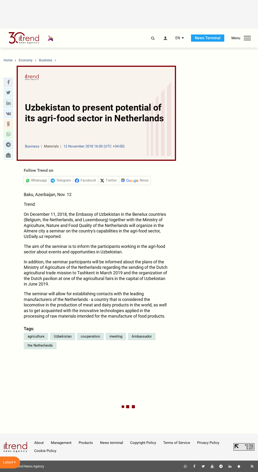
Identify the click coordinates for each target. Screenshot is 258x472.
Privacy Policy (208, 443)
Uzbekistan (63, 336)
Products (86, 443)
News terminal (111, 443)
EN (177, 38)
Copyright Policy (143, 443)
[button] (8, 82)
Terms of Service (176, 443)
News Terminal (207, 38)
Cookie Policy (45, 451)
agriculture (36, 336)
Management (61, 443)
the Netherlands (40, 345)
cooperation (90, 336)
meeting (116, 336)
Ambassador (142, 336)
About (39, 443)
